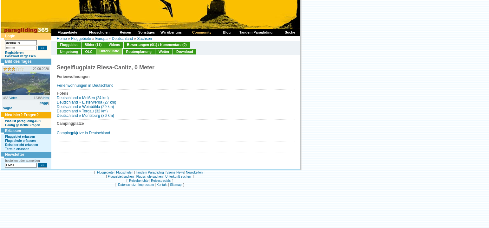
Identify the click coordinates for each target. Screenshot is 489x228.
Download (184, 52)
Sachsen (144, 38)
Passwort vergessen (20, 56)
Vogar (7, 108)
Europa (101, 38)
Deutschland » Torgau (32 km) (82, 111)
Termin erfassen (17, 149)
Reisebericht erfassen (21, 145)
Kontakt (162, 185)
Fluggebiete (81, 38)
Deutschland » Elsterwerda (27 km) (86, 102)
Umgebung (69, 52)
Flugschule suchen (149, 176)
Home (62, 38)
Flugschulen (124, 172)
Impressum (146, 185)
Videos (114, 45)
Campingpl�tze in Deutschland (83, 133)
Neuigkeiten (194, 172)
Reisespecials (161, 180)
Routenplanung (139, 52)
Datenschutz (127, 185)
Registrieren (14, 52)
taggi (44, 103)
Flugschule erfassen (20, 140)
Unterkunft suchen (178, 176)
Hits (46, 98)
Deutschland (122, 38)
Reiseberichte (138, 180)
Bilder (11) (93, 45)
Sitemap (176, 185)
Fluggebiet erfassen (20, 136)
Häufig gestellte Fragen (22, 125)
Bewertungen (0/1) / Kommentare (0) (156, 45)
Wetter (164, 52)
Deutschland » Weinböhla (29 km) (85, 106)
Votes (13, 98)
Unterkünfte (109, 51)
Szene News (175, 172)
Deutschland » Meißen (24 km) (83, 98)
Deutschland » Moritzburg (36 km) (85, 115)
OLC (88, 52)
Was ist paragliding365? (23, 121)
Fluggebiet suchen (121, 176)
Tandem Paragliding (150, 172)
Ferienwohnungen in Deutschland (85, 85)
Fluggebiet (69, 45)
